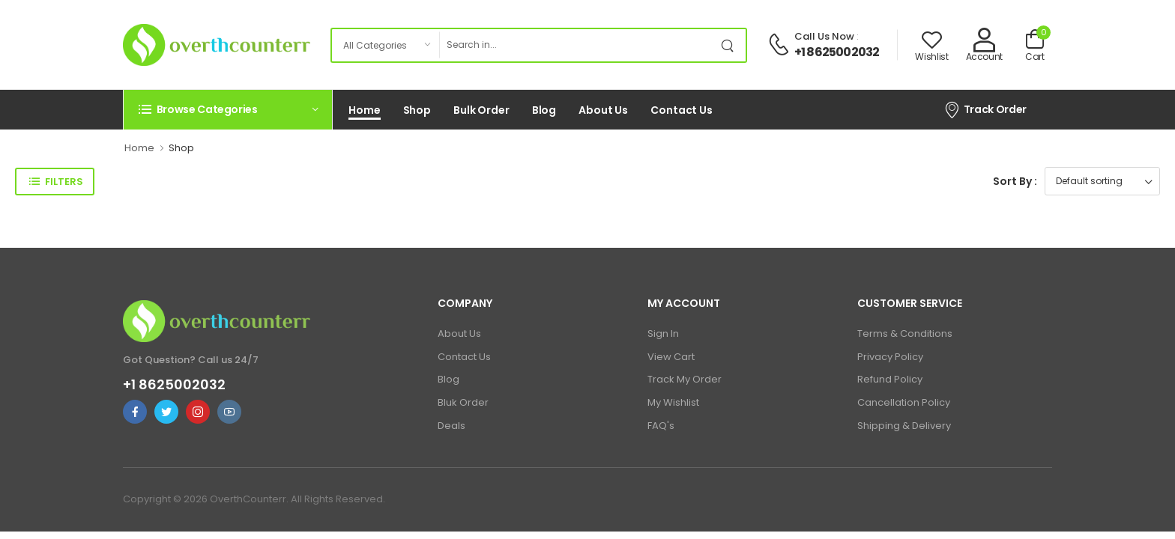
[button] (228, 109)
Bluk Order (463, 402)
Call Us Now (824, 36)
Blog (544, 110)
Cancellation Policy (903, 402)
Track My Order (684, 379)
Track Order (985, 109)
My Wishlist (673, 402)
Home (364, 110)
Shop (417, 110)
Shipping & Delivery (904, 425)
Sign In (663, 333)
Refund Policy (889, 379)
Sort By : (1015, 181)
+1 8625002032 (837, 52)
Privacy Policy (890, 357)
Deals (451, 425)
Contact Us (681, 110)
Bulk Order (481, 110)
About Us (603, 110)
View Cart (671, 357)
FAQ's (660, 425)
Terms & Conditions (904, 333)
